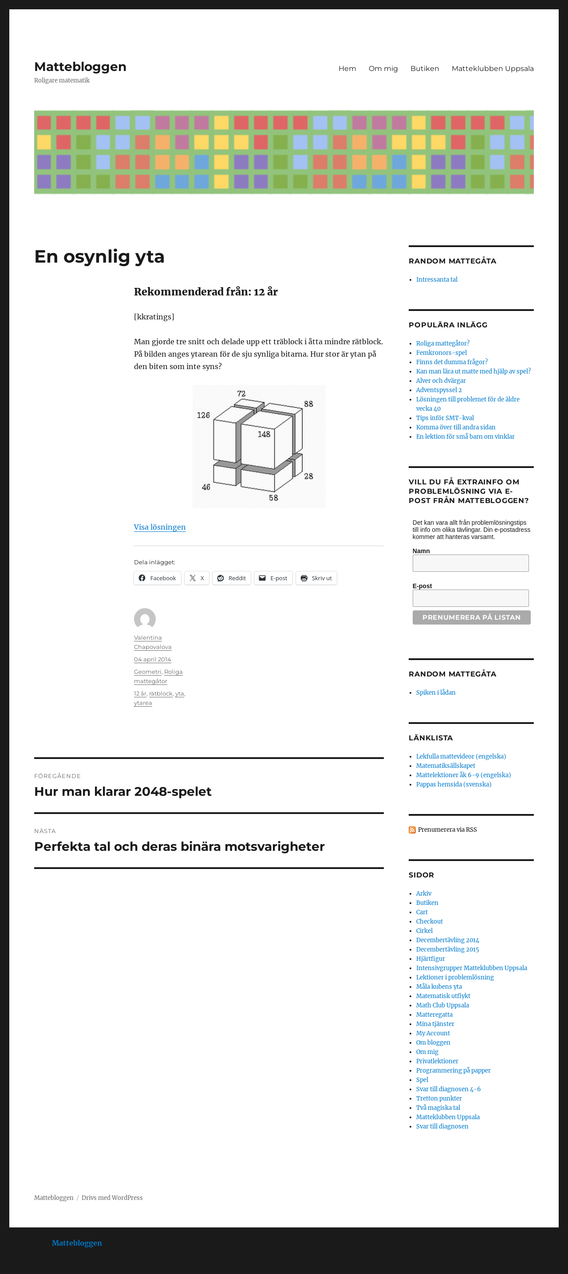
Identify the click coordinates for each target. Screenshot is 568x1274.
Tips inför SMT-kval (445, 418)
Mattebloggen (80, 66)
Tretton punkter (439, 1098)
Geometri (148, 671)
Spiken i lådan (436, 692)
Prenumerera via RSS (447, 830)
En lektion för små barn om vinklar (465, 436)
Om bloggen (433, 1042)
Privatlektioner (437, 1061)
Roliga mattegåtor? (442, 343)
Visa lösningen (160, 527)
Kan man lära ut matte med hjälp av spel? (473, 371)
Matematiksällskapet (445, 766)
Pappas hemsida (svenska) (454, 784)
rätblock (161, 693)
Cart (422, 912)
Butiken (424, 68)
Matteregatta (434, 1014)
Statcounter (21, 1267)
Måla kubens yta (439, 987)
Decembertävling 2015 (447, 949)
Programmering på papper (453, 1070)
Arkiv (423, 893)
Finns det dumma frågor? (452, 362)
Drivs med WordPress (112, 1198)
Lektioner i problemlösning (455, 977)
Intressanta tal (437, 279)
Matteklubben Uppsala (493, 68)
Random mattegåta (452, 674)
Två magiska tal (438, 1108)
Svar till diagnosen (442, 1126)
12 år (140, 693)
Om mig (383, 68)
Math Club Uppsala (442, 1005)
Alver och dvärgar (441, 381)
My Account (433, 1033)
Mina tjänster (435, 1024)
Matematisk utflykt (443, 996)
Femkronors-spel (441, 353)
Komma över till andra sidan (456, 427)
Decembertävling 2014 (447, 940)
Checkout (429, 921)
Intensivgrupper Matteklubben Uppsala (471, 968)
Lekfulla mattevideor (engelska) (461, 756)
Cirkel (424, 931)
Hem (347, 68)
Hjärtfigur (430, 959)
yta (179, 693)
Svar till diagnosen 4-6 (448, 1089)
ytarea (143, 702)
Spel (422, 1080)
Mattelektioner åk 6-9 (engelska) (463, 775)
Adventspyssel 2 (439, 390)
